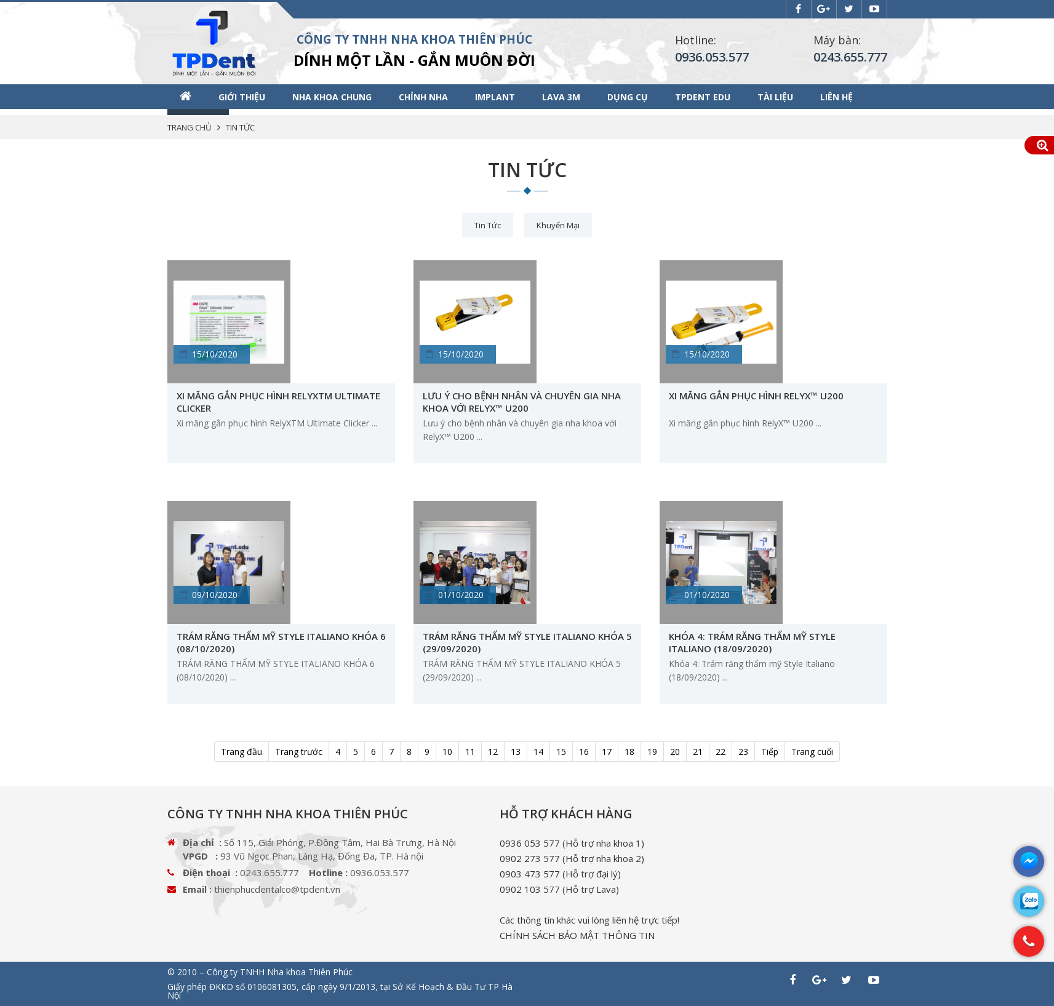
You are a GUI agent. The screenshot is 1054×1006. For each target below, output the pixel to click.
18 (629, 751)
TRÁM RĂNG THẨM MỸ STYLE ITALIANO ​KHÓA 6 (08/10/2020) (281, 642)
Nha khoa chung (332, 97)
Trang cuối (812, 751)
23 (743, 751)
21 (698, 751)
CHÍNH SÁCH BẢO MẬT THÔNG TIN (577, 935)
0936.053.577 (712, 57)
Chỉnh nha (423, 97)
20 (675, 751)
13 (516, 751)
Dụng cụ (627, 97)
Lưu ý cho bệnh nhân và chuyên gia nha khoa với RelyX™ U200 (522, 401)
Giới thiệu (241, 97)
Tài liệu (775, 97)
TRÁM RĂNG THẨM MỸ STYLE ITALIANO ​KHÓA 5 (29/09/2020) (527, 642)
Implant (495, 97)
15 (561, 751)
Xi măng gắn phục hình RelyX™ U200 (756, 395)
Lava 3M (561, 97)
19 (652, 751)
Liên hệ (836, 97)
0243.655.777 (850, 57)
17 (607, 751)
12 (493, 751)
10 (447, 751)
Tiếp (769, 751)
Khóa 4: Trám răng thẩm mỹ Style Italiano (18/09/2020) (752, 642)
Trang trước (298, 751)
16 (584, 751)
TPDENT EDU (702, 97)
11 (470, 751)
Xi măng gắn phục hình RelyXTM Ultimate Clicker (278, 401)
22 (720, 751)
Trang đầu (241, 751)
